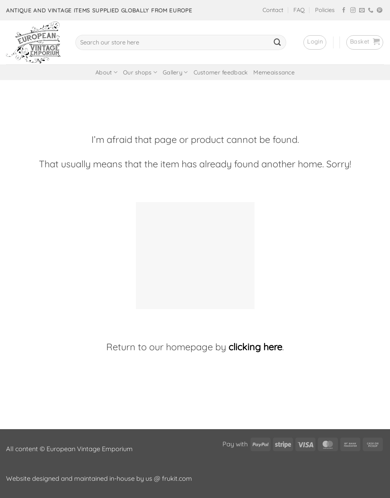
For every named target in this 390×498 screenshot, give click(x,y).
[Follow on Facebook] (344, 11)
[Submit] (277, 42)
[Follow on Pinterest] (379, 11)
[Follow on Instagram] (353, 11)
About (106, 72)
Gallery (175, 72)
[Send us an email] (362, 11)
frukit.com (177, 478)
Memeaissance (273, 72)
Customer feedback (221, 72)
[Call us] (371, 11)
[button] (314, 42)
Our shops (140, 72)
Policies (325, 10)
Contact (273, 10)
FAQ (299, 10)
